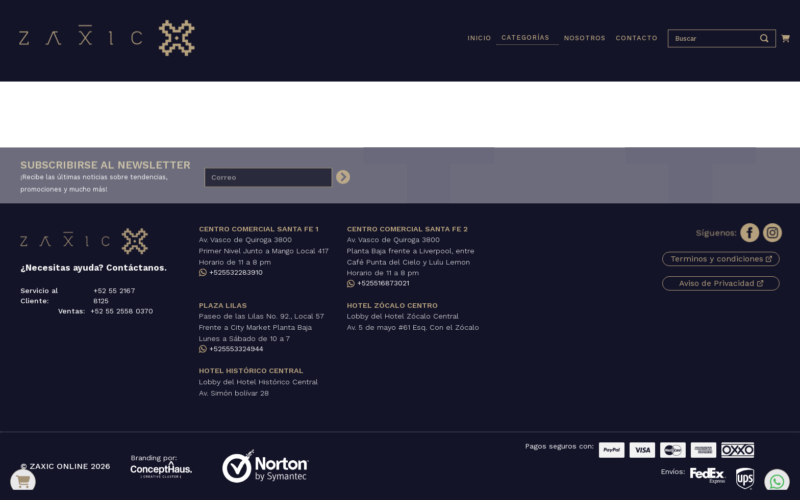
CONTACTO (637, 38)
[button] (527, 38)
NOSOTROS (585, 38)
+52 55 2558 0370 (121, 311)
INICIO (479, 38)
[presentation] (714, 38)
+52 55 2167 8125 (114, 295)
